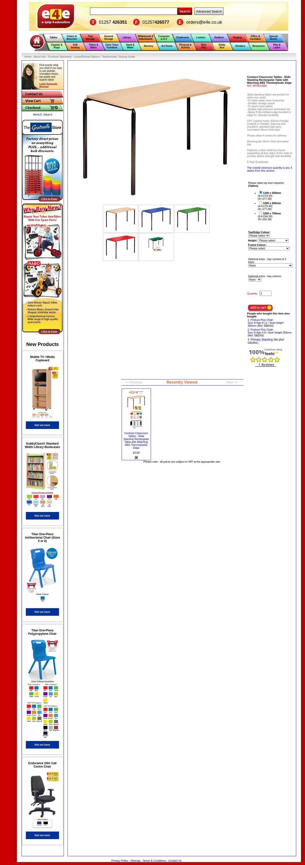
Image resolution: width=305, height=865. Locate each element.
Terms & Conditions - (155, 860)
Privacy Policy (119, 860)
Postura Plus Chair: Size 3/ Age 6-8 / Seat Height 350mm (270, 331)
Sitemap (135, 860)
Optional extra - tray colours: (265, 276)
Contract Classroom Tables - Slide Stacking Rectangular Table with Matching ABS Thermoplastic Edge (136, 440)
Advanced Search (209, 11)
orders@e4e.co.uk (204, 22)
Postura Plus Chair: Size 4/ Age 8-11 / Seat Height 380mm (266, 322)
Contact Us (174, 860)
